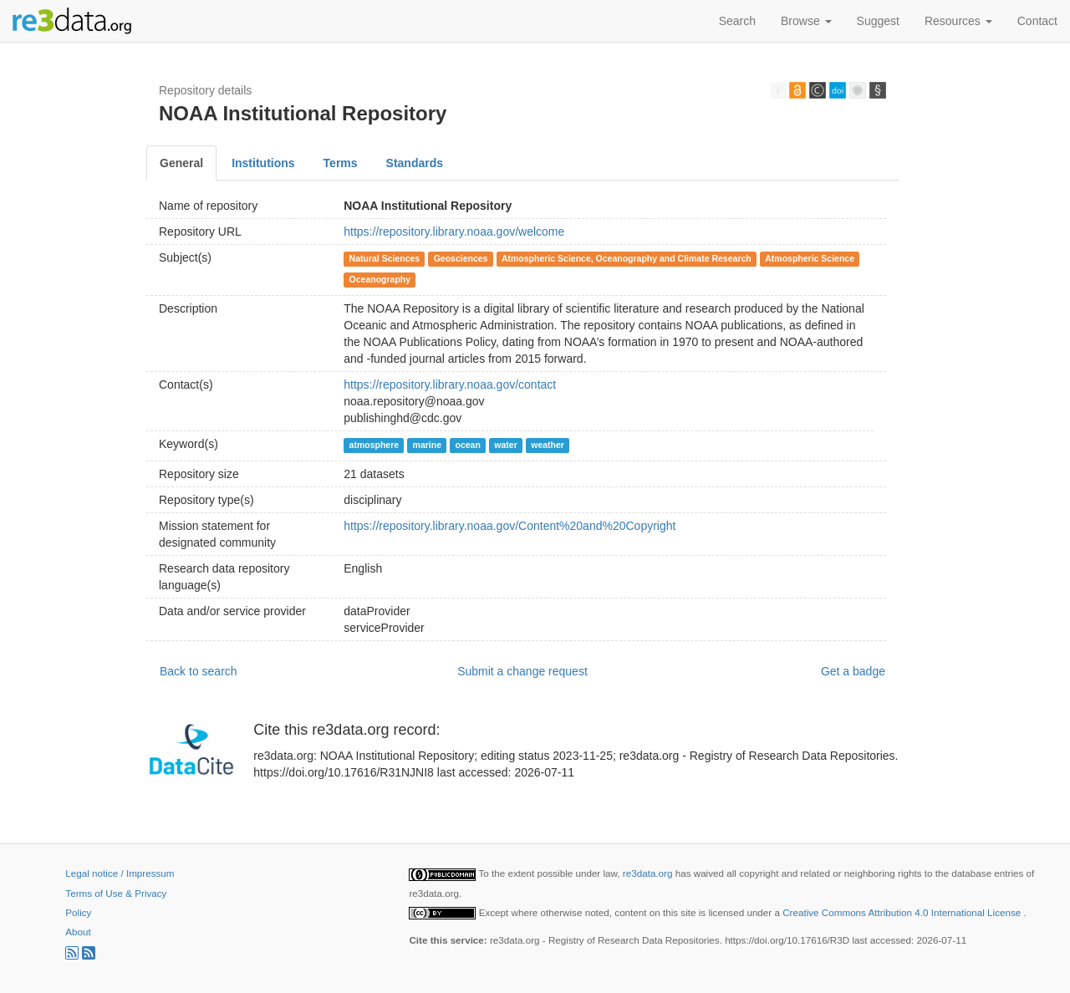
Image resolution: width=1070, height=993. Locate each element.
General (181, 163)
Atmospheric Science (809, 258)
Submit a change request (522, 671)
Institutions (263, 163)
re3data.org (649, 873)
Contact (1037, 21)
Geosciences (461, 258)
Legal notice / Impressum (119, 873)
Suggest (878, 21)
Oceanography (380, 279)
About (77, 931)
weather (547, 445)
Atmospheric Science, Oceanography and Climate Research (627, 258)
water (505, 445)
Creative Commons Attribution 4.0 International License (902, 912)
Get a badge (853, 671)
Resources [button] (958, 21)
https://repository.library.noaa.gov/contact (450, 384)
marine (427, 445)
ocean (467, 445)
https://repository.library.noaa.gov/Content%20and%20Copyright (509, 525)
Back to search (198, 671)
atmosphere (374, 445)
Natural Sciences (384, 258)
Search (737, 21)
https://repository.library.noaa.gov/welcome (454, 231)
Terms (341, 163)
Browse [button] (806, 21)
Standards (414, 163)
